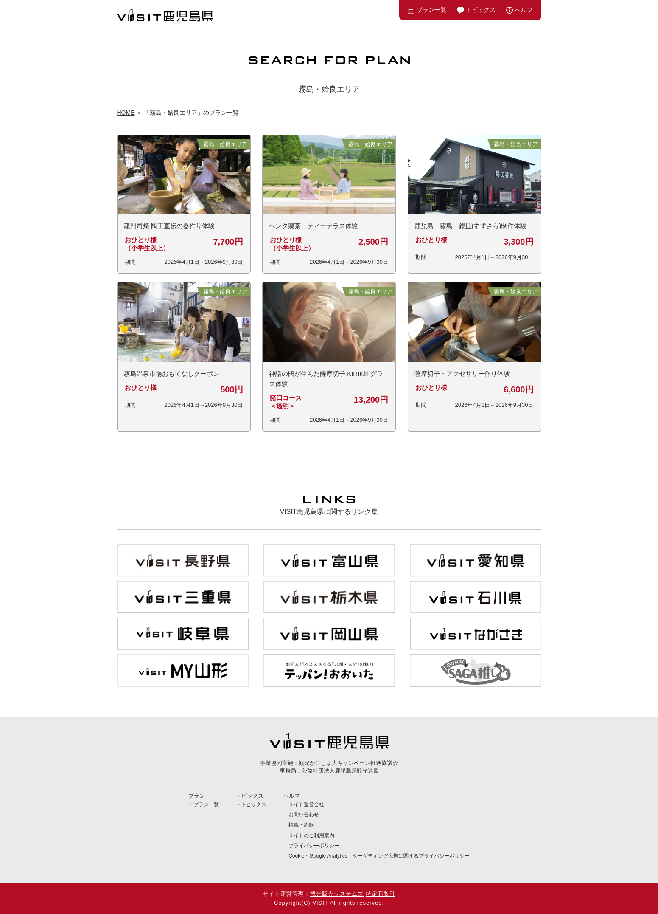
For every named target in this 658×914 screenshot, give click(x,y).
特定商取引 (380, 894)
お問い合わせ (303, 815)
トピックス (481, 9)
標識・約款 (301, 825)
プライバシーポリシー (313, 846)
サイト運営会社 (306, 804)
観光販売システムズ (337, 894)
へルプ (524, 9)
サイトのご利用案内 (311, 835)
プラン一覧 (431, 9)
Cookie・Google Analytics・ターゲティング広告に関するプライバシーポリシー (379, 856)
